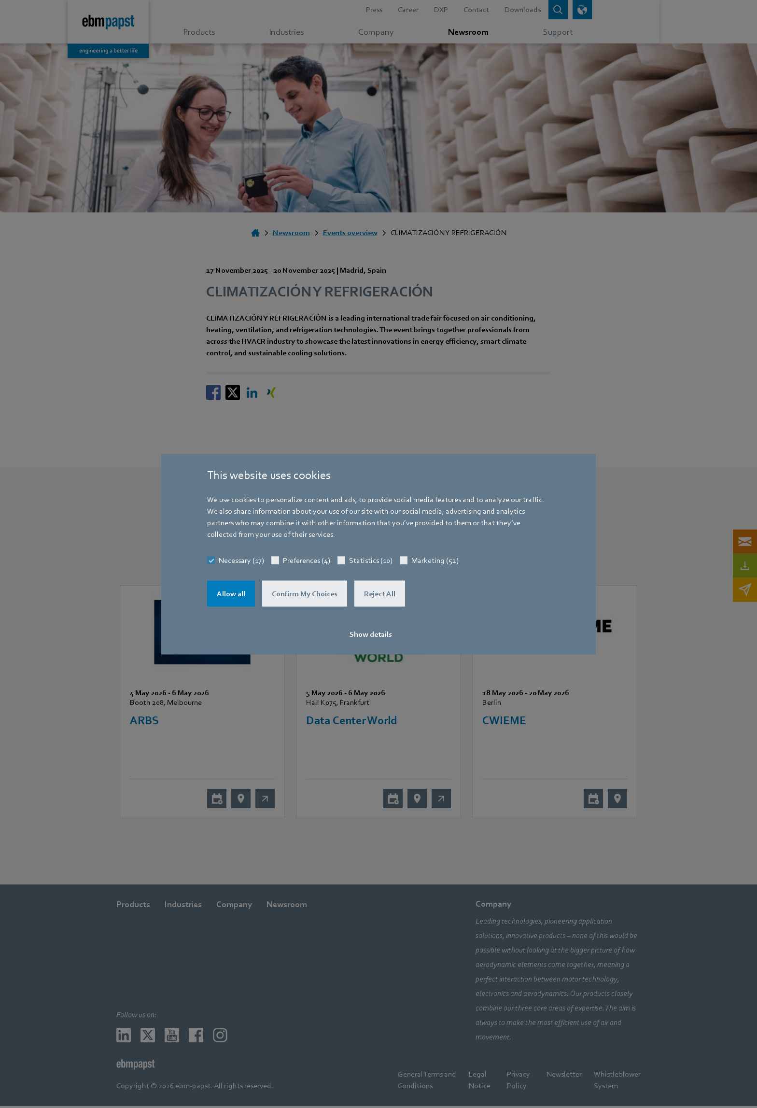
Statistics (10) (371, 560)
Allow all (231, 593)
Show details (371, 634)
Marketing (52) (435, 560)
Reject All (379, 593)
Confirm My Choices (304, 593)
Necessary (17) (241, 560)
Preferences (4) (306, 560)
